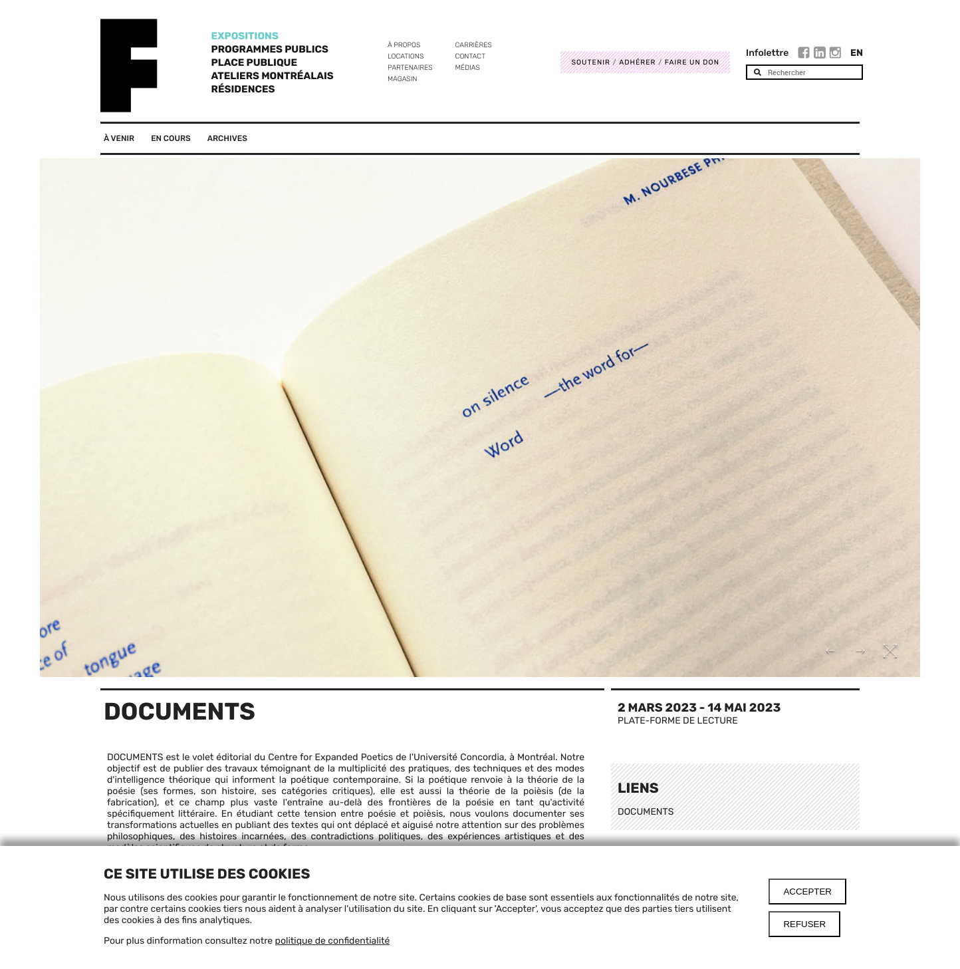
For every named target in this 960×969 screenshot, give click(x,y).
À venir (119, 138)
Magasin (403, 78)
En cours (171, 138)
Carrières (473, 45)
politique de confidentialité (332, 940)
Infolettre (767, 53)
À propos (404, 45)
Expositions (245, 36)
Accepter (807, 892)
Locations (405, 56)
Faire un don (692, 62)
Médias (467, 67)
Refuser (804, 924)
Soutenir (590, 62)
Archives (227, 138)
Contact (470, 56)
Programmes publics (269, 49)
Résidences (243, 89)
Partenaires (410, 67)
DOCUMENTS (645, 811)
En (856, 53)
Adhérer (637, 62)
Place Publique (254, 63)
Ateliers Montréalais (272, 76)
